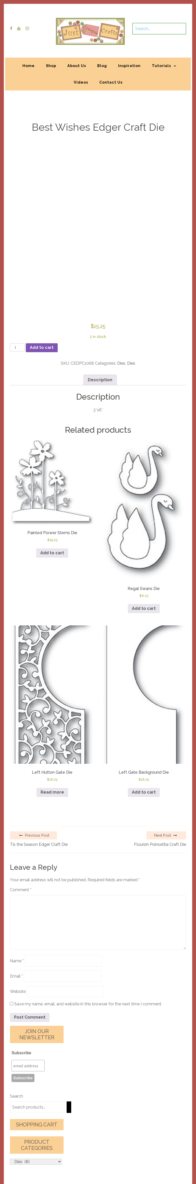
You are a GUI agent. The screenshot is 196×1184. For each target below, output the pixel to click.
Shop (51, 65)
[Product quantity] (17, 347)
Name (17, 960)
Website (18, 991)
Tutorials (161, 65)
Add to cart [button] (52, 552)
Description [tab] (100, 379)
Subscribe (21, 1053)
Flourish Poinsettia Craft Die (160, 844)
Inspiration (129, 65)
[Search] (69, 1107)
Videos (81, 82)
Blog (102, 65)
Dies (121, 363)
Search (16, 1096)
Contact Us (110, 82)
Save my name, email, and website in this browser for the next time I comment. (88, 1004)
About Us (76, 65)
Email (16, 976)
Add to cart (42, 347)
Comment (20, 889)
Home (28, 65)
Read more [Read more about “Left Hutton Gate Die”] (52, 792)
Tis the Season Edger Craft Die (39, 844)
